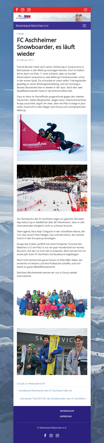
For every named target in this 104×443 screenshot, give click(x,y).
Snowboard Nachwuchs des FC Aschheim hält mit (44, 390)
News (21, 33)
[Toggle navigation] (86, 10)
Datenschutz (67, 411)
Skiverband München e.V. (32, 26)
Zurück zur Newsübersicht (31, 383)
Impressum (66, 416)
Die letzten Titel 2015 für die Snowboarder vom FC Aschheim (53, 398)
